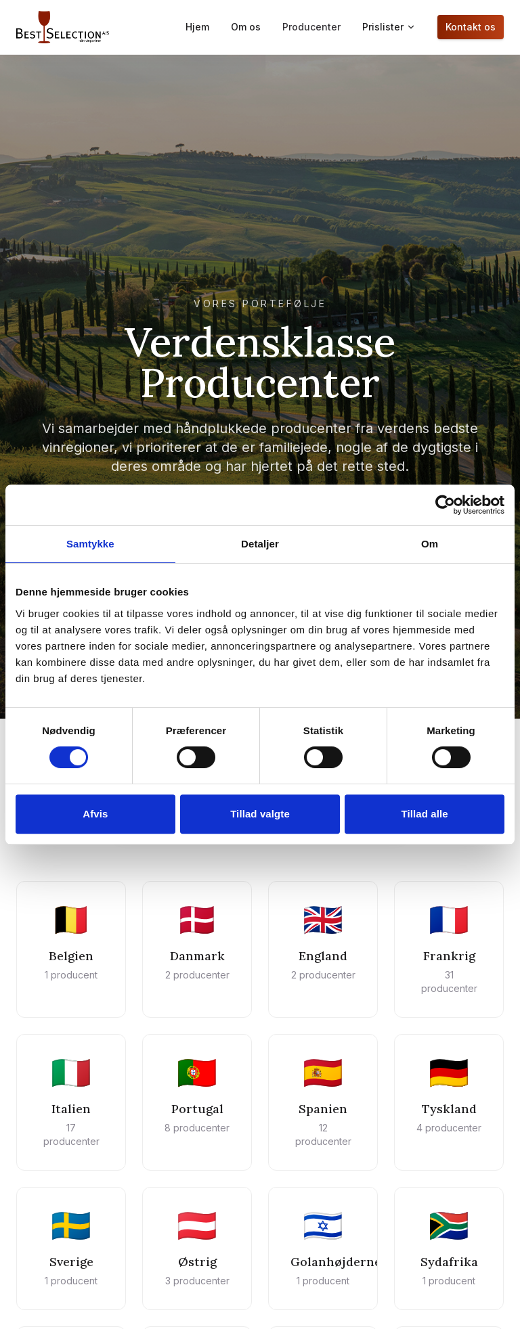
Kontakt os (471, 26)
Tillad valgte (260, 813)
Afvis (95, 813)
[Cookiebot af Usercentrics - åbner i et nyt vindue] (445, 505)
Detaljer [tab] (260, 543)
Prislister (389, 26)
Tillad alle (425, 813)
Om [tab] (429, 543)
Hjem (197, 26)
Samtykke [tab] (90, 543)
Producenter (311, 26)
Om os (246, 26)
